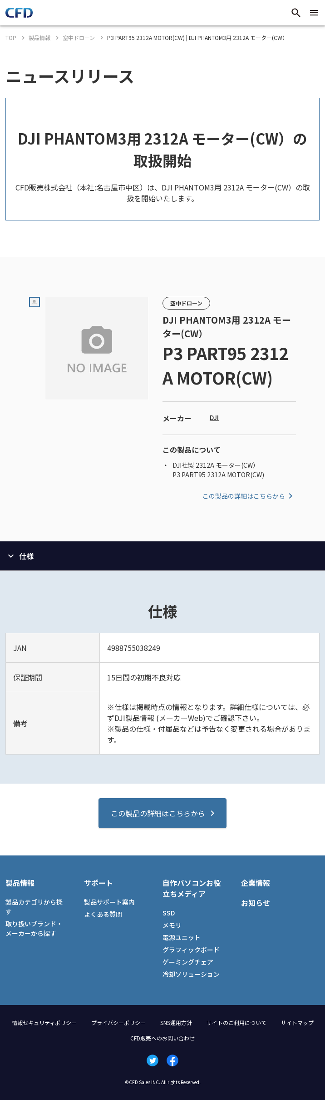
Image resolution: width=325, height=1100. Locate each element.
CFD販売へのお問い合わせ (162, 1038)
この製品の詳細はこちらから (249, 495)
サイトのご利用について (236, 1022)
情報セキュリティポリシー (44, 1022)
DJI (214, 417)
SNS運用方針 (176, 1022)
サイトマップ (297, 1022)
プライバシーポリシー (118, 1022)
